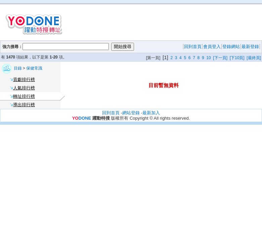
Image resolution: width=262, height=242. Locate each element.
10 (208, 57)
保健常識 (34, 68)
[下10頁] (237, 57)
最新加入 (151, 112)
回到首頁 (111, 112)
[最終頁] (254, 57)
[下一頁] (220, 57)
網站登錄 (131, 112)
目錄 (18, 68)
